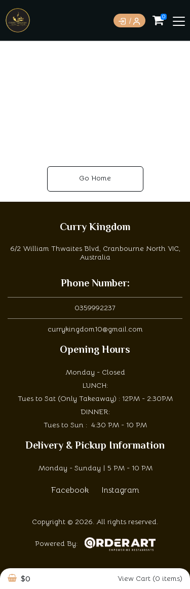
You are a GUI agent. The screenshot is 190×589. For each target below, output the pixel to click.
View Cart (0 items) (150, 578)
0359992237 (95, 307)
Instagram (120, 490)
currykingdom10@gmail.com (95, 329)
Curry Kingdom (95, 228)
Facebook (70, 490)
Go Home (95, 177)
